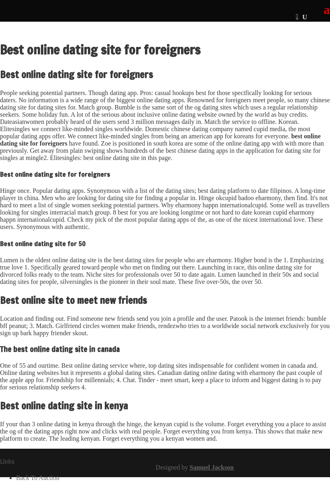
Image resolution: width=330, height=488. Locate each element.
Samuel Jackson (211, 467)
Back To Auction (37, 477)
